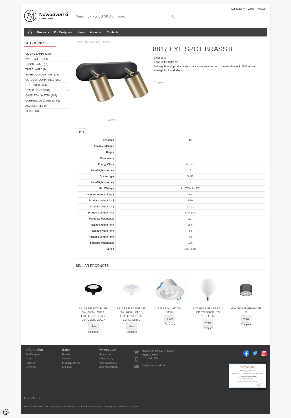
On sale (66, 358)
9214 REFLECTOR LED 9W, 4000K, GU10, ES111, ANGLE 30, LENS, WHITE (131, 314)
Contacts (112, 32)
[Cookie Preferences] (6, 412)
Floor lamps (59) (36, 64)
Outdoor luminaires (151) (43, 79)
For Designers (63, 32)
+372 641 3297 (150, 358)
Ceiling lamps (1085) (38, 53)
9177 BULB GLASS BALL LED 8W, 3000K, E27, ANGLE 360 (208, 312)
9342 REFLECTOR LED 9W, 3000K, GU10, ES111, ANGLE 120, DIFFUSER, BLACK (93, 314)
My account (105, 354)
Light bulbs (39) (36, 85)
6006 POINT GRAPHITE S (246, 310)
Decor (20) (32, 111)
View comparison (108, 366)
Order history (106, 358)
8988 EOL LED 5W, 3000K (170, 310)
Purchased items (108, 362)
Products (43, 32)
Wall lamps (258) (36, 59)
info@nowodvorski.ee (153, 365)
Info (81, 131)
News (81, 32)
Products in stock (71, 362)
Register (261, 8)
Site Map (67, 366)
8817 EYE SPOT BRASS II (98, 41)
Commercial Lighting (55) (42, 100)
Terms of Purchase (33, 398)
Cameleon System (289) (41, 95)
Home (79, 41)
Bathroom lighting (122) (42, 74)
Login (250, 8)
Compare (159, 82)
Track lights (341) (37, 90)
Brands (66, 354)
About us (96, 32)
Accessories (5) (36, 105)
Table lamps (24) (36, 69)
